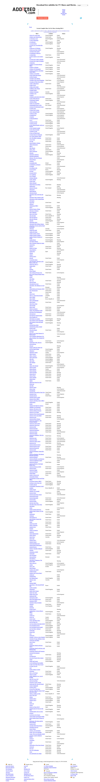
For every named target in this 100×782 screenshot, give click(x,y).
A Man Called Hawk (34, 83)
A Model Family (33, 90)
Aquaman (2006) (33, 601)
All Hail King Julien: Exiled (35, 326)
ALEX (30, 277)
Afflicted (31, 204)
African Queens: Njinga (34, 209)
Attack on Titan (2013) (34, 707)
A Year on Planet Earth (34, 133)
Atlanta (31, 697)
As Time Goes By (33, 666)
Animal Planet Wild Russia (35, 545)
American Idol (32, 449)
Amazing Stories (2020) (34, 397)
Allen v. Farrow (32, 355)
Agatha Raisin (32, 239)
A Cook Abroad (32, 43)
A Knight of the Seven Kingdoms (36, 80)
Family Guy (26, 777)
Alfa (30, 287)
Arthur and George (33, 661)
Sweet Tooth (27, 770)
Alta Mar (31, 385)
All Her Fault (32, 328)
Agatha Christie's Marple (35, 235)
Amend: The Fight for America (36, 405)
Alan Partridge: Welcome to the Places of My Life (36, 262)
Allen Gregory (32, 354)
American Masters (33, 457)
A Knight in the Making (34, 78)
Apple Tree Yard (33, 592)
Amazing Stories (33, 395)
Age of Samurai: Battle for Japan (36, 243)
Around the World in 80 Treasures (37, 651)
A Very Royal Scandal (34, 129)
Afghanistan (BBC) (33, 205)
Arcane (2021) (32, 609)
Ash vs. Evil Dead (33, 673)
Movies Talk (73, 775)
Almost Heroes (32, 369)
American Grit (32, 443)
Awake (30, 742)
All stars (31, 345)
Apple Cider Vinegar (34, 591)
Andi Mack (31, 506)
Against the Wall (33, 230)
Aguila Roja (32, 251)
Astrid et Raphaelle (33, 685)
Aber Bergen (32, 148)
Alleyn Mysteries (33, 357)
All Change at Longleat (34, 318)
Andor (30, 508)
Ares (30, 633)
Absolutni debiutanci (34, 156)
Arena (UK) (32, 632)
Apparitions (32, 589)
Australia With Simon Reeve (35, 725)
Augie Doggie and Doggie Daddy (36, 716)
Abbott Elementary (33, 144)
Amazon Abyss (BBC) (34, 399)
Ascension (31, 671)
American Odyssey (33, 462)
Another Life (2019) (33, 569)
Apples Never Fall (33, 594)
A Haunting (32, 62)
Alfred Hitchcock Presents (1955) (36, 289)
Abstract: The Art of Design (35, 158)
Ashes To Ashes (33, 674)
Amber (30, 404)
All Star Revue (32, 344)
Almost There (32, 375)
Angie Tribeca (32, 535)
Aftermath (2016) (33, 222)
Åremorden (32, 630)
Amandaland (32, 390)
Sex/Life (26, 766)
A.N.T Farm (32, 139)
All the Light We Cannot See (35, 347)
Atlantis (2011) (32, 698)
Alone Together (32, 377)
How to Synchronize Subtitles (50, 772)
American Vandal (33, 470)
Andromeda (32, 514)
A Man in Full (32, 85)
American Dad (32, 427)
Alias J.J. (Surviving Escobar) (36, 295)
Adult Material (32, 191)
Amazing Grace (32, 394)
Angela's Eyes (32, 527)
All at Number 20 (33, 317)
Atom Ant (31, 703)
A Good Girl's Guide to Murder (36, 59)
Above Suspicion (33, 151)
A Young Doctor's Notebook (35, 134)
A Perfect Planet (33, 102)
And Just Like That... (34, 503)
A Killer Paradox (33, 77)
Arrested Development (34, 653)
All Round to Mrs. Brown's (35, 342)
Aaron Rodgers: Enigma (34, 143)
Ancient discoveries (33, 496)
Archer (30, 614)
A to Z (30, 120)
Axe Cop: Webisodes (34, 750)
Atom (30, 702)
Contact (7, 780)
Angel (30, 522)
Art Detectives (32, 656)
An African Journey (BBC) (35, 481)
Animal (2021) (32, 540)
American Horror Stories (34, 444)
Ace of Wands (32, 176)
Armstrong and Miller (34, 640)
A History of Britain (33, 67)
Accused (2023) (33, 173)
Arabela (31, 606)
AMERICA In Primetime (35, 407)
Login (63, 10)
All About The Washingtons (35, 312)
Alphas (31, 380)
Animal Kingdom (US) (34, 543)
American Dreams (33, 428)
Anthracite (31, 574)
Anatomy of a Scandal (34, 491)
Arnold (31, 643)
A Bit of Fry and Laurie (34, 35)
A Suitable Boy (32, 115)
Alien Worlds (32, 305)
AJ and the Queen (33, 259)
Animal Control (32, 542)
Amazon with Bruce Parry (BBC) (36, 400)
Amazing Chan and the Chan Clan (37, 392)
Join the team (64, 13)
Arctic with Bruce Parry (34, 620)
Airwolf (31, 258)
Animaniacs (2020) (33, 552)
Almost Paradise (33, 372)
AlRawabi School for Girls (35, 382)
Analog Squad (32, 489)
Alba (30, 267)
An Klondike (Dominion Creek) (36, 486)
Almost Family (32, 367)
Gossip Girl (26, 772)
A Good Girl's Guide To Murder (36, 61)
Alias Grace (32, 294)
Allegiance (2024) (33, 352)
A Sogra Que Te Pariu (34, 110)
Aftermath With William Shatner (36, 224)
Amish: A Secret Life (34, 475)
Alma (30, 364)
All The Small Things (34, 349)
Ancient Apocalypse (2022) (35, 494)
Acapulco (31, 161)
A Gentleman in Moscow (35, 53)
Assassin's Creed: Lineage (35, 682)
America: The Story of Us (35, 409)
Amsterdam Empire (33, 476)
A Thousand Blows (33, 118)
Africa (30, 207)
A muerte (31, 95)
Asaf (30, 668)
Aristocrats (31, 635)
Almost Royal (32, 374)
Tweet (30, 27)
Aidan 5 (31, 254)
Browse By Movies (10, 767)
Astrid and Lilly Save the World (36, 684)
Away (30, 743)
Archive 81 (31, 615)
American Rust (32, 468)
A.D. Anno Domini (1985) (35, 136)
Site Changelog (73, 766)
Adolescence (32, 186)
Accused (31, 171)
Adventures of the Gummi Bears (36, 199)
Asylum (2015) (32, 687)
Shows (63, 12)
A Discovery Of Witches (34, 48)
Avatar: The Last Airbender (35, 732)
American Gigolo (33, 433)
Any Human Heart (33, 578)
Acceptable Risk (33, 163)
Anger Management (33, 533)
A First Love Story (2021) (35, 50)
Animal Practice (33, 547)
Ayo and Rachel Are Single (35, 753)
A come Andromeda (33, 40)
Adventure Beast (33, 193)
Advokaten (31, 200)
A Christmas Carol (33, 38)
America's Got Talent (34, 412)
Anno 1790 (31, 566)
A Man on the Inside (34, 87)
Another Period (32, 571)
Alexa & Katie (32, 282)
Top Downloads (9, 770)
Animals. (31, 550)
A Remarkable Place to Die (35, 105)
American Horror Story (34, 446)
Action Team (32, 181)
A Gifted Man (32, 55)
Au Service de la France (34, 715)
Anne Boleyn (32, 558)
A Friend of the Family (34, 51)
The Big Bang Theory (29, 775)
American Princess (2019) (35, 466)
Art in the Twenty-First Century (36, 658)
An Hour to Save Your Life (35, 483)
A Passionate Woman (34, 100)
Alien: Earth (32, 307)
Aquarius (31, 604)
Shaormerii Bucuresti (10, 777)
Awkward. (31, 747)
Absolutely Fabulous (34, 154)
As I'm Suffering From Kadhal (36, 663)
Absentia (31, 153)
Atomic (31, 705)
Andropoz (31, 515)
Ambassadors (32, 402)
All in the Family (33, 330)
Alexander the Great (33, 284)
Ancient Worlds (32, 501)
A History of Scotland (34, 73)
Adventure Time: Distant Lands (36, 197)
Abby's (31, 146)
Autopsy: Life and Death (34, 730)
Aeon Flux (31, 202)
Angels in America (33, 530)
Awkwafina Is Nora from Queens (36, 745)
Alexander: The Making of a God (36, 285)
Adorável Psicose (33, 188)
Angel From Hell (33, 523)
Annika (31, 564)
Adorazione (32, 189)
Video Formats (73, 770)
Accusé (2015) (32, 169)
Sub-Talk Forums (9, 774)
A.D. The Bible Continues (35, 138)
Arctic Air (31, 617)
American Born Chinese (34, 419)
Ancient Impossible (33, 498)
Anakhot (31, 488)
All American (32, 313)
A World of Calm (33, 131)
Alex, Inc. (31, 280)
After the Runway (33, 217)
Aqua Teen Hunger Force (35, 599)
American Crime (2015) (34, 423)
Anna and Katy (32, 557)
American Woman (33, 471)
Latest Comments (9, 775)
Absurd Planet (32, 159)
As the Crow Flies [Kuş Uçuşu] (36, 664)
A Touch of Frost (33, 123)
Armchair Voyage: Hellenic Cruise (37, 638)
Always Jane (32, 389)
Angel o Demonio (33, 525)
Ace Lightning (32, 174)
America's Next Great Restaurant (36, 414)
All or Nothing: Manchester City (36, 336)
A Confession (32, 42)
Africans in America (33, 210)
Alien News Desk (33, 303)
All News (8, 772)
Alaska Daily (32, 266)
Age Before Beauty (33, 241)
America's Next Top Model (35, 415)
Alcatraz (31, 269)
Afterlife (31, 220)
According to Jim (33, 168)
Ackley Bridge (32, 179)
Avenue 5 (31, 738)
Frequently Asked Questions (50, 767)
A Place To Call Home (34, 103)
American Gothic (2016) (34, 441)
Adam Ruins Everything (34, 184)
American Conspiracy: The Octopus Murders (35, 421)
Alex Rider (31, 279)
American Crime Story (34, 425)
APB (30, 581)
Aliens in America (33, 308)
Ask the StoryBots (33, 680)
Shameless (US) (27, 774)
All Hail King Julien (33, 325)
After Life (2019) (33, 214)
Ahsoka (31, 253)
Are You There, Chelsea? (35, 628)
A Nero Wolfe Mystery (34, 98)
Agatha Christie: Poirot (34, 233)
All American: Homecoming (35, 315)
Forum (63, 14)
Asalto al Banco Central (34, 669)
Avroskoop (31, 740)
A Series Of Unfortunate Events (36, 106)
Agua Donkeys (32, 249)
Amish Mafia (32, 473)
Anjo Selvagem (32, 555)
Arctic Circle (32, 619)
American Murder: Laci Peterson (36, 459)
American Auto (32, 417)
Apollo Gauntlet (33, 587)
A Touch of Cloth (33, 121)
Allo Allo (31, 359)
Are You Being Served (34, 625)
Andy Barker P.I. (33, 517)
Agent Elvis (32, 244)
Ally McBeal (32, 362)
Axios (30, 751)
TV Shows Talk (73, 774)
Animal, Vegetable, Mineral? (35, 548)
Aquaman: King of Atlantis (35, 602)
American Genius (33, 431)
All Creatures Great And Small (36, 320)
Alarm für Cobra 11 (33, 264)
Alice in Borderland (33, 300)
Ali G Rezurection (33, 290)
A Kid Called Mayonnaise (35, 75)
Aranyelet (31, 607)
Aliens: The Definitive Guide (35, 310)
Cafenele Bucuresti (10, 779)
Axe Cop (31, 748)
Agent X (31, 246)
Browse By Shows (10, 766)
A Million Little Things (34, 88)
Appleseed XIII (32, 596)
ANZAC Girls (32, 579)
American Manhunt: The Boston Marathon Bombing (36, 455)
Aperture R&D (32, 583)
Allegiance (31, 350)
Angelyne (31, 532)
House (25, 780)
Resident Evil (27, 769)
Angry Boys (32, 537)
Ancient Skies (32, 499)
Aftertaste (31, 228)
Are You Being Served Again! (36, 627)
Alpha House (32, 379)
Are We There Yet (33, 622)
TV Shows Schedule (48, 766)
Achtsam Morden (33, 178)
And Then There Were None (35, 504)
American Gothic (33, 439)
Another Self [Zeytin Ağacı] (35, 573)
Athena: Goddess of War (34, 693)
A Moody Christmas (33, 92)
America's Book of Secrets (35, 410)
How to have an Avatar (49, 779)
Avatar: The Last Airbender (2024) (37, 734)
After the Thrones (33, 219)
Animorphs (31, 553)
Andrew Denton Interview (35, 509)
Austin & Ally (32, 724)
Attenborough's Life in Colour (36, 711)
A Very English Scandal (34, 128)
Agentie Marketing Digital (50, 780)
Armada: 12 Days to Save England (37, 637)
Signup (63, 9)
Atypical (31, 713)
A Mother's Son (32, 93)
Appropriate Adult (33, 597)
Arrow (30, 654)
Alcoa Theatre (32, 271)
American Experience (34, 430)
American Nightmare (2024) (35, 460)
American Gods (32, 438)
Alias (30, 292)
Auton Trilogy (32, 729)
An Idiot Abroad (33, 484)
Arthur (30, 659)
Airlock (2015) (32, 256)
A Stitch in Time (33, 113)
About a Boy (32, 149)
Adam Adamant (32, 183)
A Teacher (31, 116)
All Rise (31, 340)
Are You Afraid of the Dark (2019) (37, 623)
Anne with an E (32, 563)
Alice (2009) (32, 297)
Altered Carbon (32, 387)
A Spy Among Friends (34, 111)
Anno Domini (32, 568)
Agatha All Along (33, 232)
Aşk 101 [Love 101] (33, 679)
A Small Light (32, 108)
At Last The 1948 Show (34, 689)
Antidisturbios (32, 576)
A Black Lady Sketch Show (35, 37)
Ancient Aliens (32, 493)
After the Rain (32, 215)
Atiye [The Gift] (33, 695)
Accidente (31, 166)
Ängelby (31, 528)
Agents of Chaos (33, 248)
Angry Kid (31, 538)
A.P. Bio (31, 141)
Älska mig (31, 384)
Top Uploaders (9, 769)
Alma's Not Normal (33, 365)
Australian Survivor (33, 727)
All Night (31, 331)
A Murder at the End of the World (36, 97)
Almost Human (32, 370)
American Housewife (34, 448)
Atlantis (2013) (32, 700)
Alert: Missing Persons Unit (35, 272)
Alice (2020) (32, 299)
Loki (25, 767)
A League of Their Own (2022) (36, 82)
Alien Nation (32, 302)
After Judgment (32, 212)
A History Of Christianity (35, 69)
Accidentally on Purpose (34, 164)
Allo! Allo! (31, 360)
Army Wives (32, 642)
